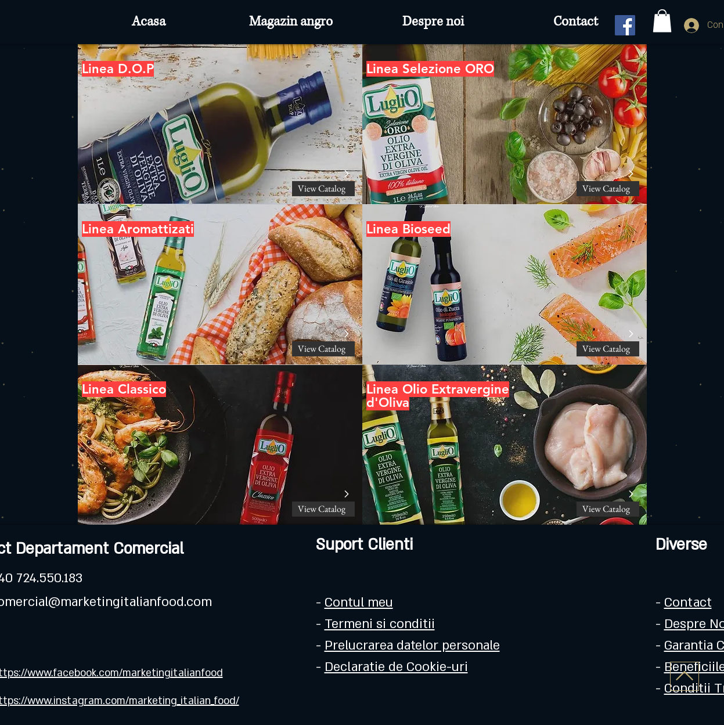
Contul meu (359, 602)
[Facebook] (625, 25)
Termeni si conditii (380, 624)
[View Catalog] (323, 188)
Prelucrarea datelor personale (412, 645)
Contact (688, 602)
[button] (662, 20)
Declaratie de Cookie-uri (396, 667)
